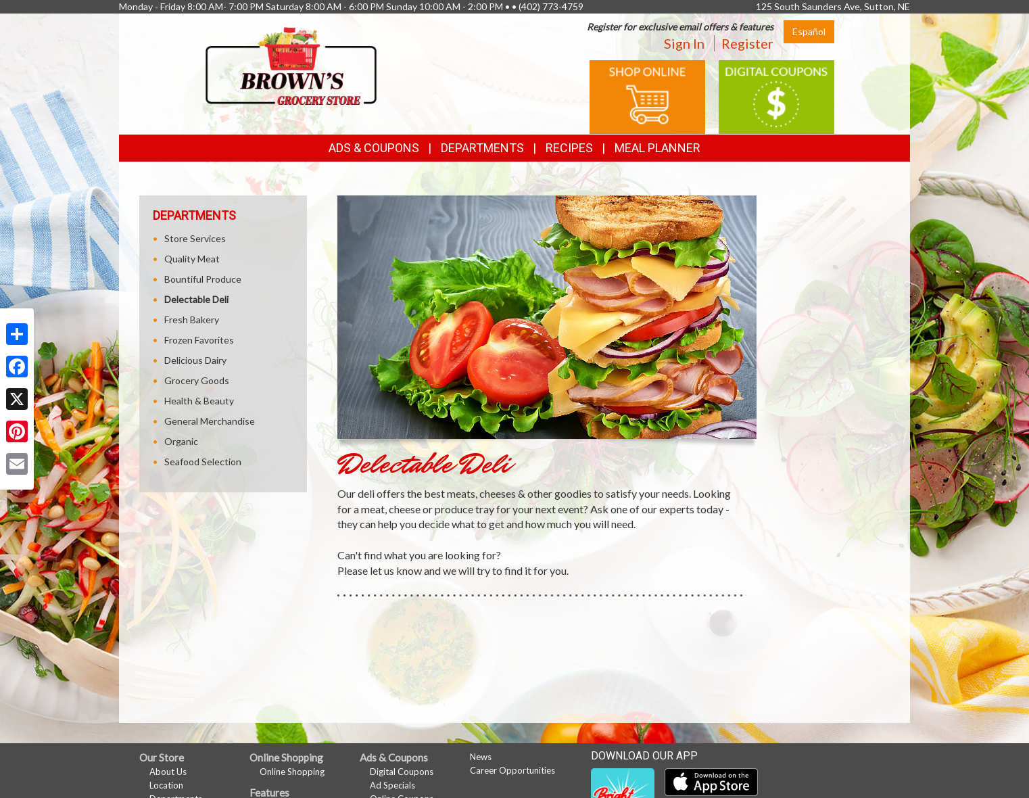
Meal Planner (657, 148)
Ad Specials (392, 785)
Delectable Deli (196, 299)
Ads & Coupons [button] (374, 148)
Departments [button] (482, 148)
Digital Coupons (401, 771)
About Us (168, 771)
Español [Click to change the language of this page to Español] (808, 31)
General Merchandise (209, 421)
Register (747, 43)
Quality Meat (192, 258)
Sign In (684, 43)
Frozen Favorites (199, 340)
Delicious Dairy (195, 360)
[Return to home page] (291, 64)
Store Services (195, 238)
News (481, 756)
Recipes (569, 148)
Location (166, 785)
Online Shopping (292, 771)
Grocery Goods (196, 380)
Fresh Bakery (191, 319)
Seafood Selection (202, 461)
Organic (181, 441)
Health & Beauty (199, 400)
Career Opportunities (512, 770)
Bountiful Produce (202, 279)
